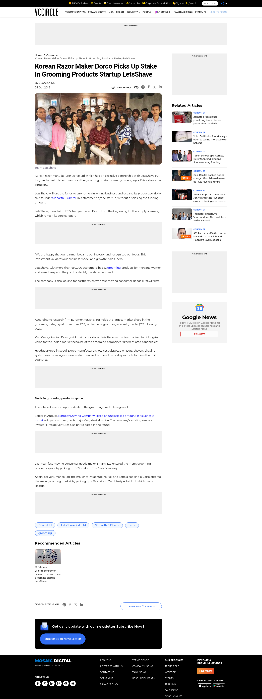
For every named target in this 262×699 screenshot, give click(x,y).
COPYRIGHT (106, 671)
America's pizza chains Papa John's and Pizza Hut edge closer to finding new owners (209, 197)
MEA (214, 3)
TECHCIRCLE (172, 659)
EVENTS (169, 671)
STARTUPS (200, 13)
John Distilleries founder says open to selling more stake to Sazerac (210, 139)
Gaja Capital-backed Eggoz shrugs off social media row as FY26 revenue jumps (209, 178)
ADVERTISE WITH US (111, 659)
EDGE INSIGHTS (173, 689)
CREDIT (120, 13)
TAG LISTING (139, 665)
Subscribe (133, 3)
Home (38, 55)
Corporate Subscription (156, 3)
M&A (110, 13)
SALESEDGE (171, 683)
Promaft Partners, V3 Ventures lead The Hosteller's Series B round (209, 216)
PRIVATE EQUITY (97, 13)
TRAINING (170, 677)
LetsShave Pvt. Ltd (73, 525)
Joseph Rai (48, 83)
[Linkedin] (160, 87)
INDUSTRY (132, 13)
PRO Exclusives (78, 3)
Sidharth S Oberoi (64, 198)
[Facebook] (148, 87)
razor (132, 525)
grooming (114, 267)
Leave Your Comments (134, 602)
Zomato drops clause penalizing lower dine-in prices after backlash (207, 120)
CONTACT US (107, 665)
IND (206, 3)
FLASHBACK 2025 (183, 13)
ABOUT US (105, 653)
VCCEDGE (170, 665)
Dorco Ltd (45, 525)
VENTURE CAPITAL (75, 13)
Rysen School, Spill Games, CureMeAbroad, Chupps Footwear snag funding (208, 158)
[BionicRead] (136, 87)
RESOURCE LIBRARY (143, 671)
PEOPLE (147, 13)
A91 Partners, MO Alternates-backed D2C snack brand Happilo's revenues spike (209, 235)
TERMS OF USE (140, 653)
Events (96, 3)
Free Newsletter (114, 3)
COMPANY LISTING (142, 659)
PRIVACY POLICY (109, 677)
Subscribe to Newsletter (60, 633)
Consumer (52, 55)
